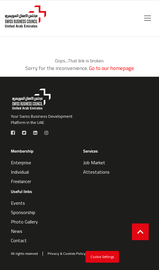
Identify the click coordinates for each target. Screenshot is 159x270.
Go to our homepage (111, 68)
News (16, 231)
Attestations (96, 172)
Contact (19, 240)
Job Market (94, 162)
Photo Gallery (24, 221)
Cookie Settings (102, 256)
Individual (20, 172)
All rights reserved (24, 253)
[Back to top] (140, 231)
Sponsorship (23, 212)
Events (18, 203)
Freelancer (21, 181)
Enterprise (21, 162)
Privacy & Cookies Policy (67, 253)
